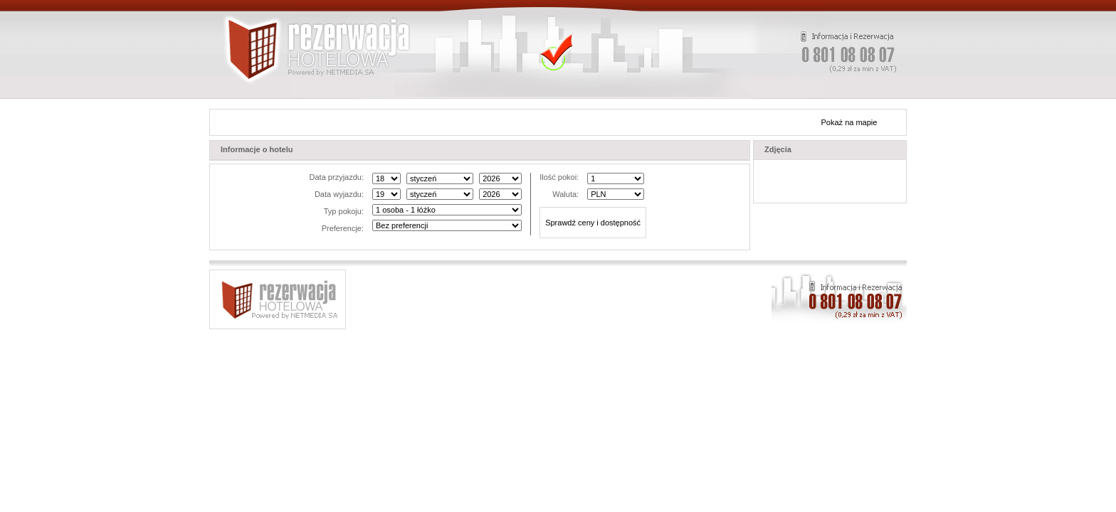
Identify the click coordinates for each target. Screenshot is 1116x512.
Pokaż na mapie (849, 122)
